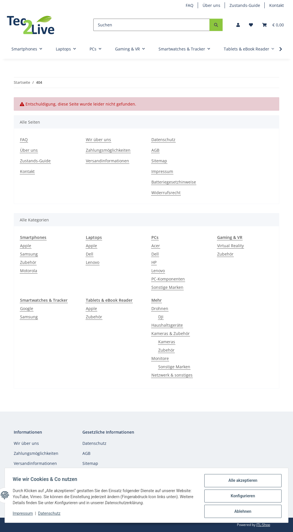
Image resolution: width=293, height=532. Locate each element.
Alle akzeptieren (241, 482)
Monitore (160, 358)
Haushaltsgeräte (167, 325)
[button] (238, 25)
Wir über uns (98, 139)
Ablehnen (241, 511)
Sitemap (159, 160)
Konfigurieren (241, 496)
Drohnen (159, 308)
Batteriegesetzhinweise (173, 182)
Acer (155, 245)
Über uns (211, 5)
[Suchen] (151, 25)
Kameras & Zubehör (170, 333)
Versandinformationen (107, 160)
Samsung (29, 254)
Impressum (24, 514)
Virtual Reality (230, 245)
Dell (89, 254)
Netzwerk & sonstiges (172, 375)
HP (154, 262)
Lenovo (92, 262)
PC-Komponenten (168, 279)
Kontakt (276, 5)
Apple (25, 245)
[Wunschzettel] (251, 25)
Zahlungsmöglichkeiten (108, 150)
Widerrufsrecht (166, 192)
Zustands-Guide (244, 5)
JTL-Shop (263, 524)
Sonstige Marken (167, 287)
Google (26, 308)
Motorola (28, 270)
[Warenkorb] (273, 25)
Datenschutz (50, 514)
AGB (155, 150)
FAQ (189, 5)
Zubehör (28, 262)
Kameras (166, 341)
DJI (160, 316)
